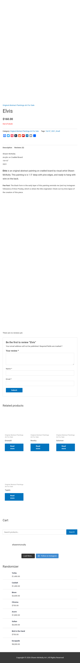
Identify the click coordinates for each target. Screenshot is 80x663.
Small (58, 131)
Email (9, 379)
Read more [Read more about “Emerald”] (12, 447)
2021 (53, 131)
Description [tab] (7, 147)
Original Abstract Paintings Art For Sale (18, 105)
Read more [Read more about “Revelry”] (38, 447)
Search (72, 532)
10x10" (48, 131)
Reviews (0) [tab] (19, 147)
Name (9, 369)
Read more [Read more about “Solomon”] (64, 447)
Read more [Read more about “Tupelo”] (12, 496)
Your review (12, 351)
